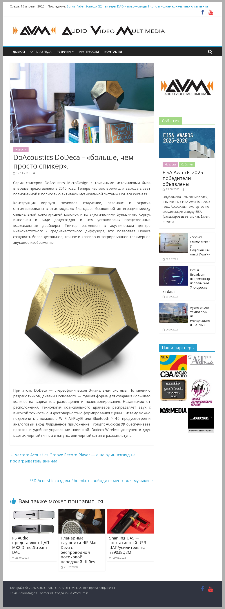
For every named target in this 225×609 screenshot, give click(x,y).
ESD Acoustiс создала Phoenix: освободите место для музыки (91, 480)
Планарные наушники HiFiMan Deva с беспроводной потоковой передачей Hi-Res (79, 549)
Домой (19, 52)
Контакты (113, 52)
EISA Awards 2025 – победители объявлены (185, 178)
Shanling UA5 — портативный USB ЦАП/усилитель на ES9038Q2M (127, 545)
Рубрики (64, 52)
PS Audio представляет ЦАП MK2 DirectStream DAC (30, 545)
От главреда (40, 52)
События (187, 164)
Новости (20, 149)
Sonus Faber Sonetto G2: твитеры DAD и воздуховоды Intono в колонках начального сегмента (137, 6)
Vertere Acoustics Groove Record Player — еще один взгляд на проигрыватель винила (73, 458)
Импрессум (89, 52)
